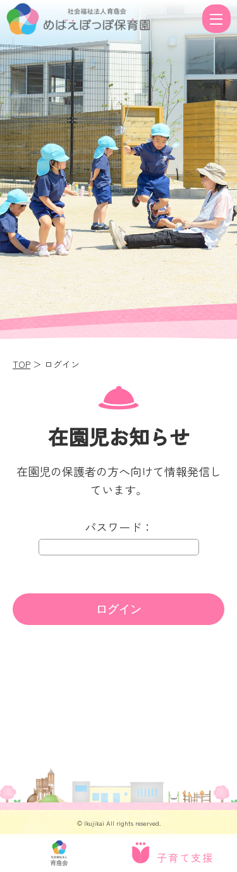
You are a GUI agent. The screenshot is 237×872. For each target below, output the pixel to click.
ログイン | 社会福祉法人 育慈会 (102, 19)
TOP (21, 364)
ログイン (119, 609)
